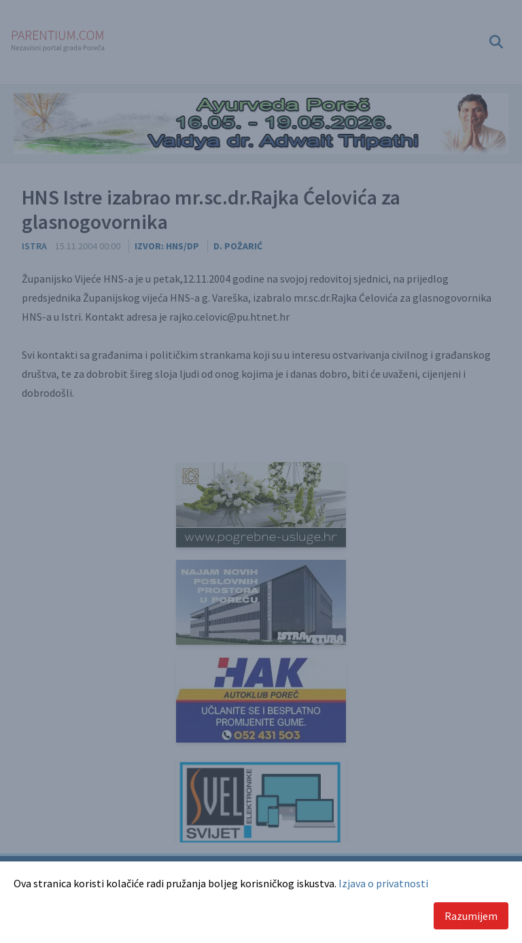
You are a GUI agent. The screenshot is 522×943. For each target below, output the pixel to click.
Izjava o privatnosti (383, 883)
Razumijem (471, 916)
